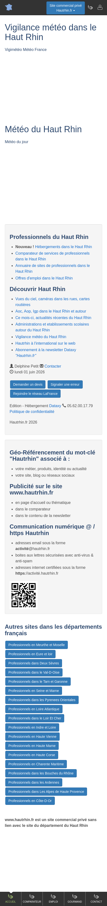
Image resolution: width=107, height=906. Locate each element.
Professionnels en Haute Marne (32, 746)
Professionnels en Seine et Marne (33, 691)
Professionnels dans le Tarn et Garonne (38, 681)
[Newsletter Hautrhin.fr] (90, 7)
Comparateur (32, 898)
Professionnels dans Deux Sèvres (33, 663)
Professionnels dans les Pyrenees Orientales (42, 700)
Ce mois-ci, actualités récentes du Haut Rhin (53, 318)
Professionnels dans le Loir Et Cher (34, 718)
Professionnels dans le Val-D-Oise (33, 672)
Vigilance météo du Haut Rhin (40, 337)
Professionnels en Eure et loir (30, 654)
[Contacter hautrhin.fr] (100, 7)
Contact (96, 898)
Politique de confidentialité (32, 412)
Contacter (52, 366)
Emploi (53, 898)
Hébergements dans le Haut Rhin (63, 247)
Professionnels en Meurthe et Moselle (36, 645)
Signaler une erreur (65, 384)
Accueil (10, 898)
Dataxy (55, 406)
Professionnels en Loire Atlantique (33, 709)
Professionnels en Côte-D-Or (30, 801)
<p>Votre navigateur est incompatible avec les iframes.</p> (56, 85)
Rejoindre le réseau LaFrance (35, 394)
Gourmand (75, 898)
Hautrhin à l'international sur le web (45, 343)
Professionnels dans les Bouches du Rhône (41, 773)
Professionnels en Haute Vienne (32, 737)
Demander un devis (27, 384)
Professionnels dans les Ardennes (33, 782)
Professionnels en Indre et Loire (32, 727)
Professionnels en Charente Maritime (36, 764)
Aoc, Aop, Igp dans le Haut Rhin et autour (50, 311)
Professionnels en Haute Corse (31, 755)
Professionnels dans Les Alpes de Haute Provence (46, 792)
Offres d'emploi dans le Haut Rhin (44, 278)
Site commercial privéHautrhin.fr (66, 8)
